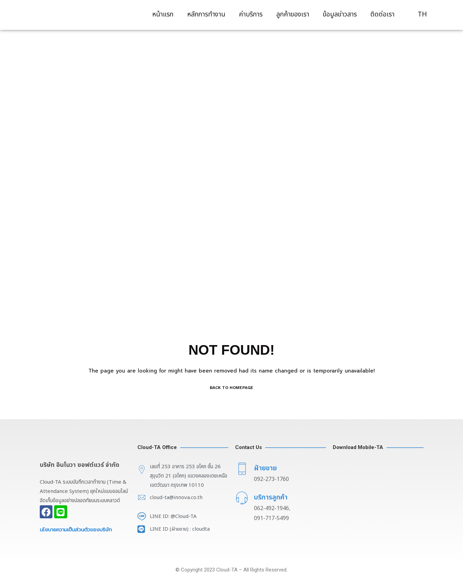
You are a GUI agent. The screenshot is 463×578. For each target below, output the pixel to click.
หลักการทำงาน (206, 15)
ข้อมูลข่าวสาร (340, 15)
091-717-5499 (271, 518)
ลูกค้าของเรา (292, 15)
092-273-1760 (271, 479)
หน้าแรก (162, 15)
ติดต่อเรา (382, 15)
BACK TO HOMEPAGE (231, 387)
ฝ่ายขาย (265, 468)
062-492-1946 (271, 508)
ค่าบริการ (251, 15)
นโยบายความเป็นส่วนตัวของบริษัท (78, 529)
